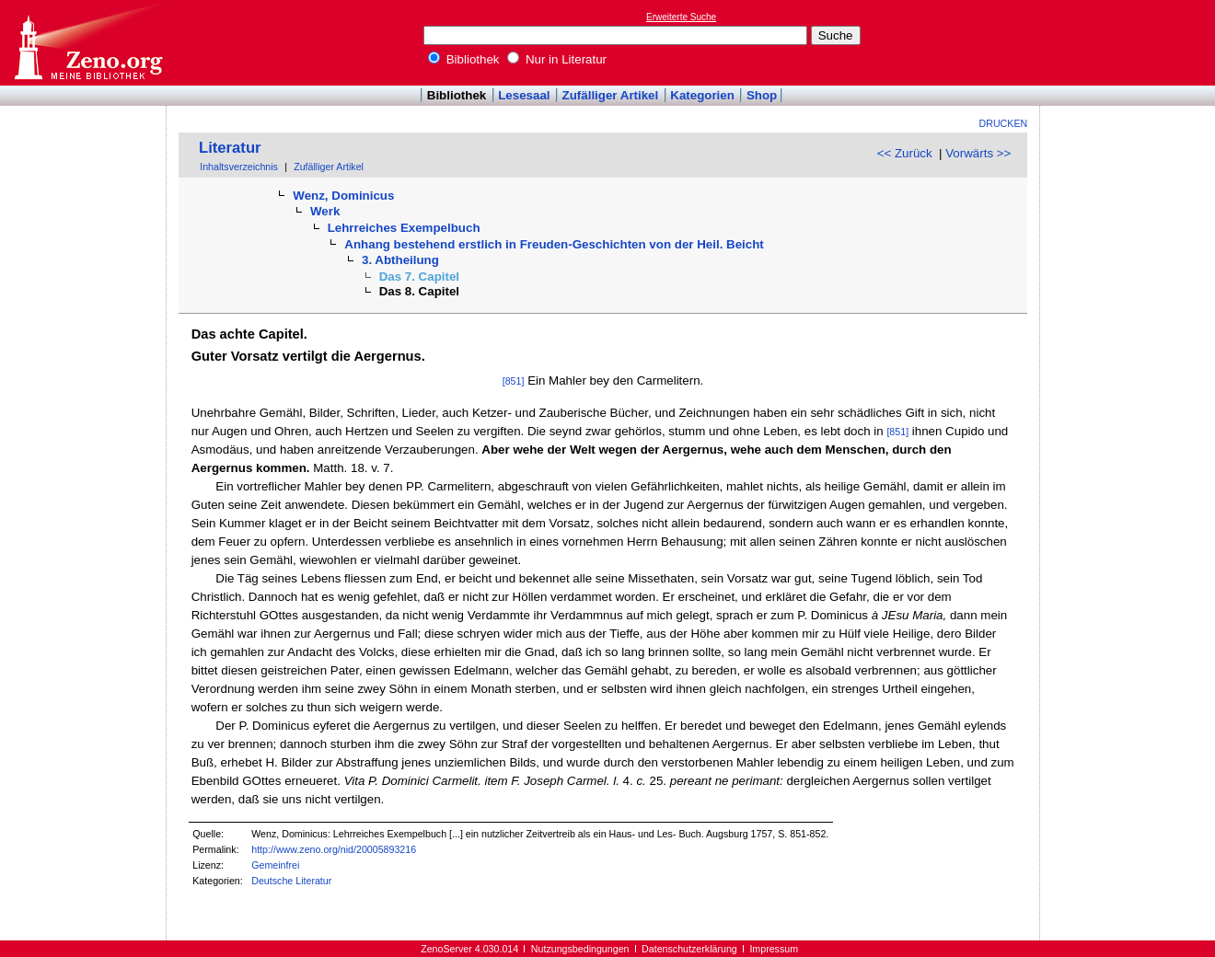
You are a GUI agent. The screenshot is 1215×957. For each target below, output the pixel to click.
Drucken (1003, 123)
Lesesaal (524, 95)
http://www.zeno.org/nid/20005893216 (333, 849)
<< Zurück (904, 153)
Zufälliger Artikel (610, 95)
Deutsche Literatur (291, 880)
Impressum (773, 948)
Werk (325, 211)
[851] (514, 380)
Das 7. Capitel (419, 276)
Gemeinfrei (275, 865)
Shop (761, 95)
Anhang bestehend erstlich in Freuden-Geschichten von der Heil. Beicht (553, 244)
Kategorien (702, 95)
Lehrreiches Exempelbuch (404, 228)
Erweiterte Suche (681, 17)
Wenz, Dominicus (343, 195)
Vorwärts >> (978, 153)
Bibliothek (464, 59)
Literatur (230, 147)
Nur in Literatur (557, 59)
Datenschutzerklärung (689, 948)
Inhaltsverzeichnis (239, 166)
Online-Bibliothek (87, 43)
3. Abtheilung (400, 260)
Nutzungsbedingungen (580, 948)
